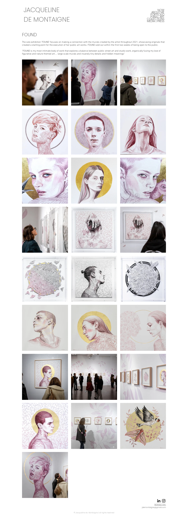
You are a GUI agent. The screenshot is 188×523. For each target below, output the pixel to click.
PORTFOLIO (157, 14)
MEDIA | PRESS (155, 21)
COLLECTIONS (155, 19)
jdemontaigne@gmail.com (154, 507)
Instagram (120, 507)
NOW (161, 10)
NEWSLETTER (160, 504)
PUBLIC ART (157, 17)
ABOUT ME (157, 12)
